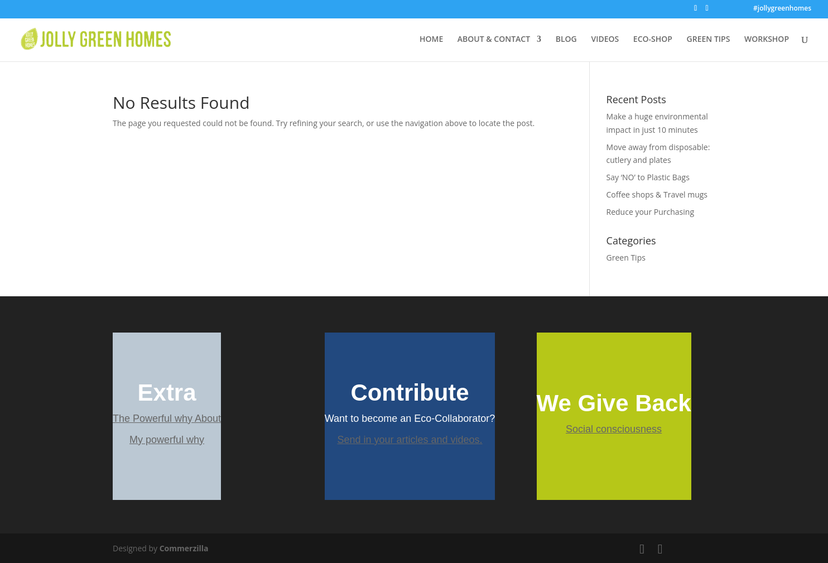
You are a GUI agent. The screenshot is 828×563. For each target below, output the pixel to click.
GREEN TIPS (708, 39)
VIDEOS (605, 39)
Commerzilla (184, 548)
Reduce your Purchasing (650, 211)
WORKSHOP (766, 39)
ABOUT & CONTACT (494, 39)
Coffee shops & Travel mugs (656, 194)
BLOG (566, 39)
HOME (431, 39)
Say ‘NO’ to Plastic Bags (648, 177)
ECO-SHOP (652, 39)
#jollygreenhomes (782, 9)
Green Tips (626, 257)
